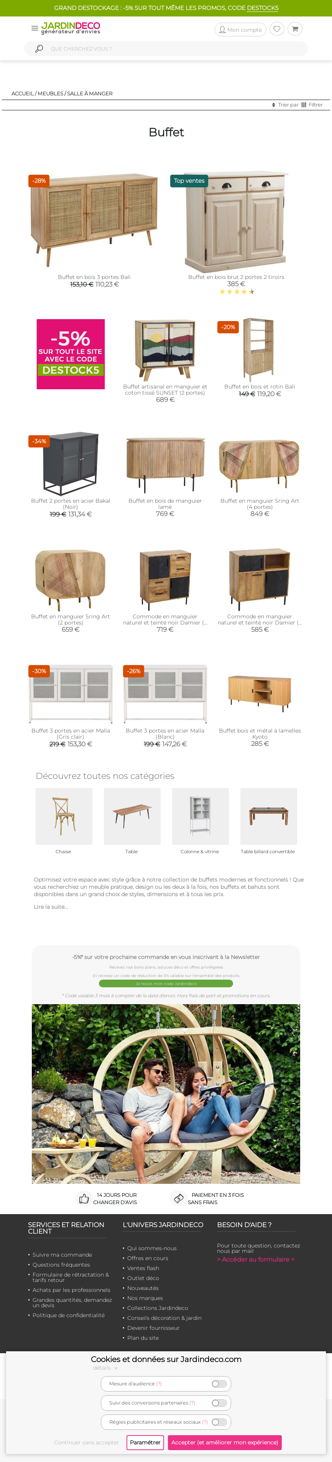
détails (106, 1367)
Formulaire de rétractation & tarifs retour (71, 1277)
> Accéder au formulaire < (255, 1259)
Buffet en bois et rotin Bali (259, 386)
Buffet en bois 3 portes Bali (94, 277)
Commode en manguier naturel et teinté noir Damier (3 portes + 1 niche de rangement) (260, 622)
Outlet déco (143, 1278)
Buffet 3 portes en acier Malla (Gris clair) (70, 733)
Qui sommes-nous (152, 1248)
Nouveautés (143, 1288)
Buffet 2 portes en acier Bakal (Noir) (70, 503)
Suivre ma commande (62, 1254)
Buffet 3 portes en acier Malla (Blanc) (165, 733)
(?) (159, 1384)
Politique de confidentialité (69, 1315)
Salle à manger (90, 93)
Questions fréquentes (61, 1264)
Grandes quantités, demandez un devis (72, 1302)
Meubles (50, 93)
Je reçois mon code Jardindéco (166, 983)
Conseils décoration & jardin (164, 1317)
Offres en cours (147, 1258)
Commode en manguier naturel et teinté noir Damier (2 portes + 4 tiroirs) (165, 622)
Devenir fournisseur (153, 1327)
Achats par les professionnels (71, 1290)
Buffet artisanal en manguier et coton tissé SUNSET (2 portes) (165, 389)
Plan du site (143, 1337)
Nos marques (145, 1298)
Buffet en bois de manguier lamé (165, 503)
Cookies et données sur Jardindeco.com (166, 1359)
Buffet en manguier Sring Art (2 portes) (70, 619)
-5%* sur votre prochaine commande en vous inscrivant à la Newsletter (166, 957)
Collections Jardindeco (157, 1308)
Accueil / (24, 93)
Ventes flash (143, 1268)
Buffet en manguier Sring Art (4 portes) (259, 503)
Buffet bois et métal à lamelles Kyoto (260, 733)
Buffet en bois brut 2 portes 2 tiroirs (236, 277)
